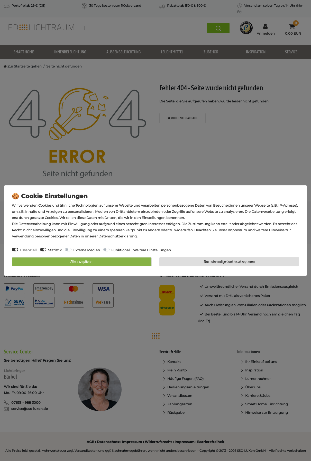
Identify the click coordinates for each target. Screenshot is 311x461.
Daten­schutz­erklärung (117, 236)
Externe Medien (86, 250)
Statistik (55, 250)
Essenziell (28, 250)
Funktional (120, 250)
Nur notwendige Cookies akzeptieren (229, 261)
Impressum (237, 230)
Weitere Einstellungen (152, 250)
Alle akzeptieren (81, 261)
